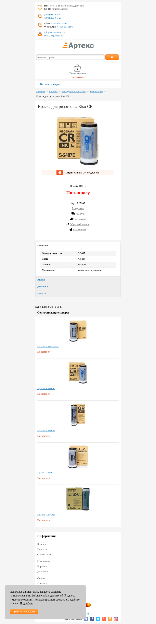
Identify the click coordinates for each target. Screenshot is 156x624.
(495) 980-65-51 (53, 14)
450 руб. (79, 213)
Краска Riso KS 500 (48, 346)
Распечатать (79, 229)
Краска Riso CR (46, 388)
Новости (42, 549)
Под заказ (78, 208)
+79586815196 (58, 23)
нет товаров (78, 77)
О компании (44, 554)
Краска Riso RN (46, 514)
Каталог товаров (48, 84)
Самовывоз (43, 560)
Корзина (42, 566)
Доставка (42, 286)
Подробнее (26, 603)
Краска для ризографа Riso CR (52, 96)
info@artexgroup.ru (54, 32)
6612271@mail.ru (53, 35)
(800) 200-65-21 (53, 17)
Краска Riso (96, 91)
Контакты (42, 583)
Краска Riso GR (46, 430)
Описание (42, 245)
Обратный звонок (80, 224)
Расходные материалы (74, 91)
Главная (40, 91)
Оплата (41, 293)
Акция (41, 279)
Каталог (53, 91)
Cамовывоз (79, 218)
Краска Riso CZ (46, 472)
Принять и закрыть (23, 611)
